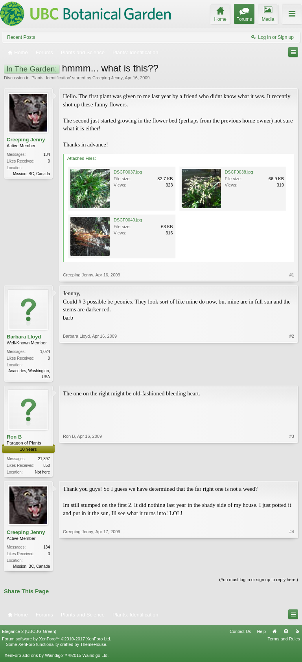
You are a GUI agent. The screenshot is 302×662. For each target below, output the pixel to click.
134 (46, 154)
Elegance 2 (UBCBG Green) (29, 633)
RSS (297, 633)
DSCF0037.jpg (128, 172)
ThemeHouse (93, 646)
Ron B (14, 438)
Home (274, 633)
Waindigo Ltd (94, 657)
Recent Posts (21, 37)
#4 (291, 567)
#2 (291, 375)
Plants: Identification (50, 77)
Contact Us (240, 633)
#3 (291, 472)
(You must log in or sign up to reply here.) (258, 582)
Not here (42, 473)
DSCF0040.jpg (128, 220)
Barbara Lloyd (24, 337)
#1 (291, 274)
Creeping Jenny (107, 77)
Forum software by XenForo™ (56, 641)
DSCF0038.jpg (239, 172)
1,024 (45, 351)
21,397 (44, 459)
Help (261, 633)
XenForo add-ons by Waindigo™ (35, 657)
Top (286, 633)
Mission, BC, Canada (31, 174)
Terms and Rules (283, 641)
